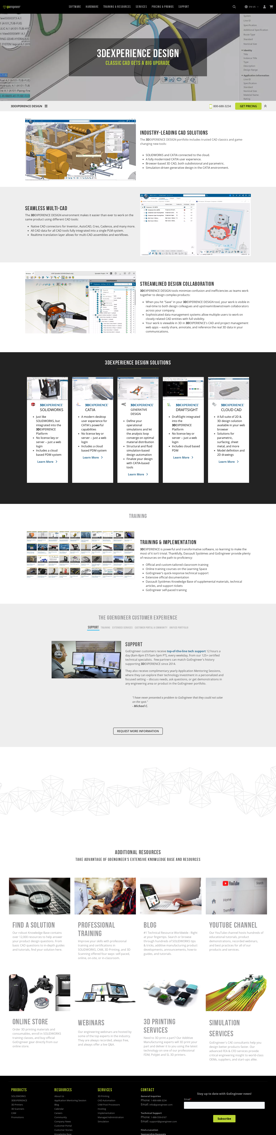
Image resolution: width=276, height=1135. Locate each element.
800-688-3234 (222, 106)
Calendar (59, 1108)
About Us (59, 1096)
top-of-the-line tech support (186, 651)
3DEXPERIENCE (19, 1100)
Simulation (103, 1121)
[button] (251, 7)
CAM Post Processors (109, 1104)
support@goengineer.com (163, 1121)
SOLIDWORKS (18, 1096)
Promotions (17, 1117)
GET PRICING (248, 106)
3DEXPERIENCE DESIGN (29, 106)
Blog (56, 1104)
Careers (58, 1113)
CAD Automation (106, 1100)
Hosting (102, 1108)
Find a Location (149, 1129)
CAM (13, 1113)
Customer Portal (63, 1125)
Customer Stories (63, 1129)
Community (60, 1117)
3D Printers (17, 1104)
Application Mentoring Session (70, 1100)
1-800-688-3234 (159, 1100)
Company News (62, 1121)
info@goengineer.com (160, 1104)
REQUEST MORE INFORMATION (138, 731)
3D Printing (103, 1096)
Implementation (106, 1113)
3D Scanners (17, 1108)
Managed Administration (111, 1117)
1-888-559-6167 (159, 1117)
